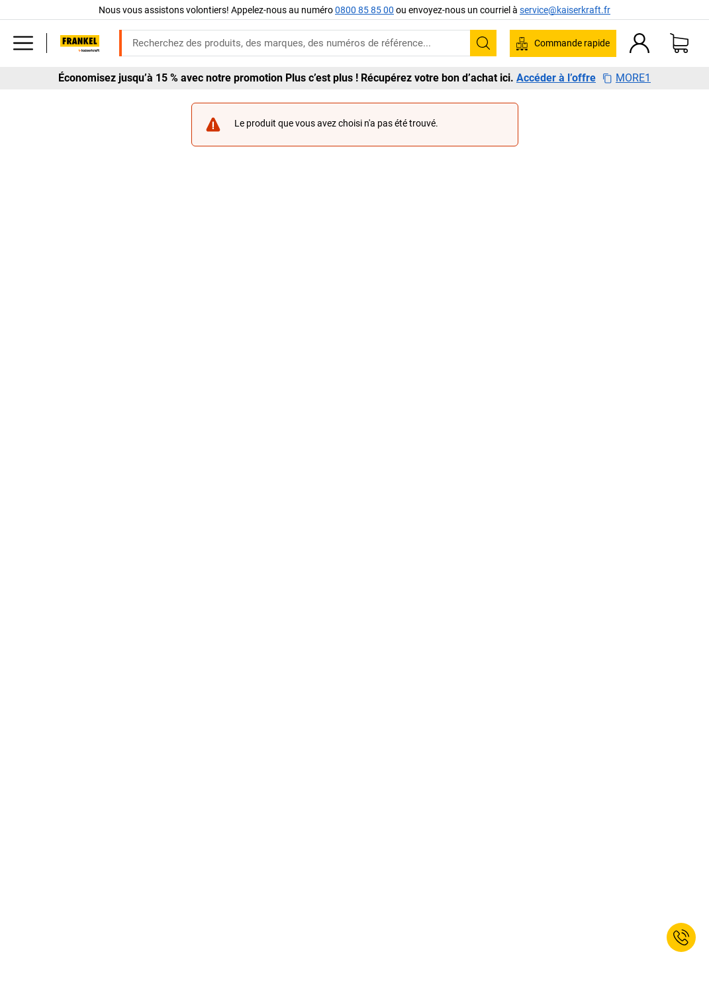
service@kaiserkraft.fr (565, 10)
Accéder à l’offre (556, 78)
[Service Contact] (681, 937)
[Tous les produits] (23, 43)
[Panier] (679, 43)
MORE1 (626, 78)
